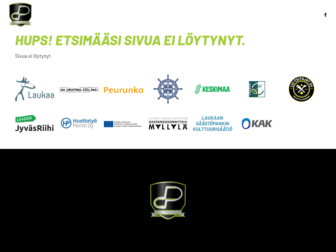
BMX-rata (271, 10)
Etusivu (87, 10)
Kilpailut (240, 10)
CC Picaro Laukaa (295, 19)
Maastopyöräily (201, 10)
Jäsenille (303, 10)
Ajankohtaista (121, 10)
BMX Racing (161, 10)
